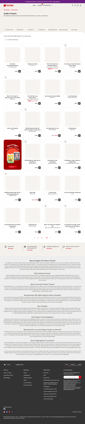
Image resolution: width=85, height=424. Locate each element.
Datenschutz (46, 377)
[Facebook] (7, 412)
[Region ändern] (19, 364)
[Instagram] (4, 412)
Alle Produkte (7, 9)
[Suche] (72, 5)
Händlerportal (27, 375)
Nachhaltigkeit (7, 377)
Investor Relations (28, 382)
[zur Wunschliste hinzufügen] (19, 45)
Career (25, 372)
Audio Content (14, 9)
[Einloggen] (80, 5)
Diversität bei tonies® (8, 375)
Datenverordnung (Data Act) (50, 396)
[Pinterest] (9, 412)
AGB (45, 375)
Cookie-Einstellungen (48, 398)
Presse (25, 380)
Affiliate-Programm (28, 377)
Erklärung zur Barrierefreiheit (50, 393)
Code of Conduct (7, 372)
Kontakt (7, 364)
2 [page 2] (38, 237)
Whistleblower (47, 386)
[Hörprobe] (65, 45)
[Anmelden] (80, 377)
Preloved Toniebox (28, 385)
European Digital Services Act (50, 391)
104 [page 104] (47, 237)
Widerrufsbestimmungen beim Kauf (51, 380)
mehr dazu (10, 248)
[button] (75, 5)
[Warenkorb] (78, 5)
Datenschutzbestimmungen (69, 389)
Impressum (46, 372)
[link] (9, 23)
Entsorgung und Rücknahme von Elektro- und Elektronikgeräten (51, 383)
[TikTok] (12, 412)
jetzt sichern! (56, 1)
